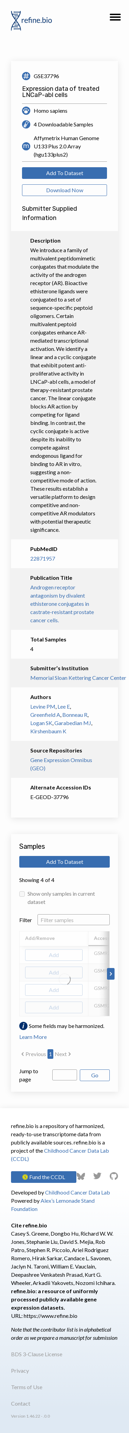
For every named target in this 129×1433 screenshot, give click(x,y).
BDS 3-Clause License (36, 1354)
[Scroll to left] (18, 974)
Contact (20, 1403)
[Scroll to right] (111, 974)
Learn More (33, 1036)
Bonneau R (74, 714)
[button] (115, 19)
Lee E (63, 706)
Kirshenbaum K (48, 731)
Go (94, 1075)
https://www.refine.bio (50, 1315)
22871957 (42, 558)
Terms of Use (26, 1387)
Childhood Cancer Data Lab (77, 1192)
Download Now (64, 190)
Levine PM (42, 706)
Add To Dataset (64, 173)
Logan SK (41, 723)
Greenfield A (45, 714)
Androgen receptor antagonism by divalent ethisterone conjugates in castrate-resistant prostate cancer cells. (62, 603)
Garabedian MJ (72, 723)
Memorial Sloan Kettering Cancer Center (64, 677)
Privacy (20, 1370)
